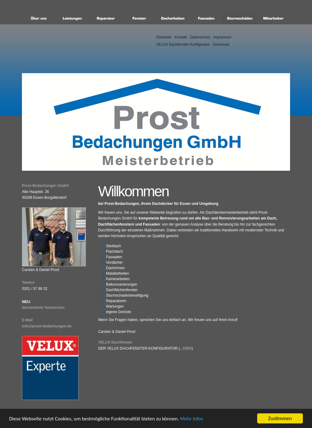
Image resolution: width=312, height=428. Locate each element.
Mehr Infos (191, 419)
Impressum (222, 37)
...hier (186, 348)
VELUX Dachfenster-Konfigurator (183, 44)
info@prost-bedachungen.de (47, 326)
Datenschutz (200, 37)
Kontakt (181, 37)
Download (221, 44)
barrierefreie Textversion (43, 307)
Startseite (164, 37)
